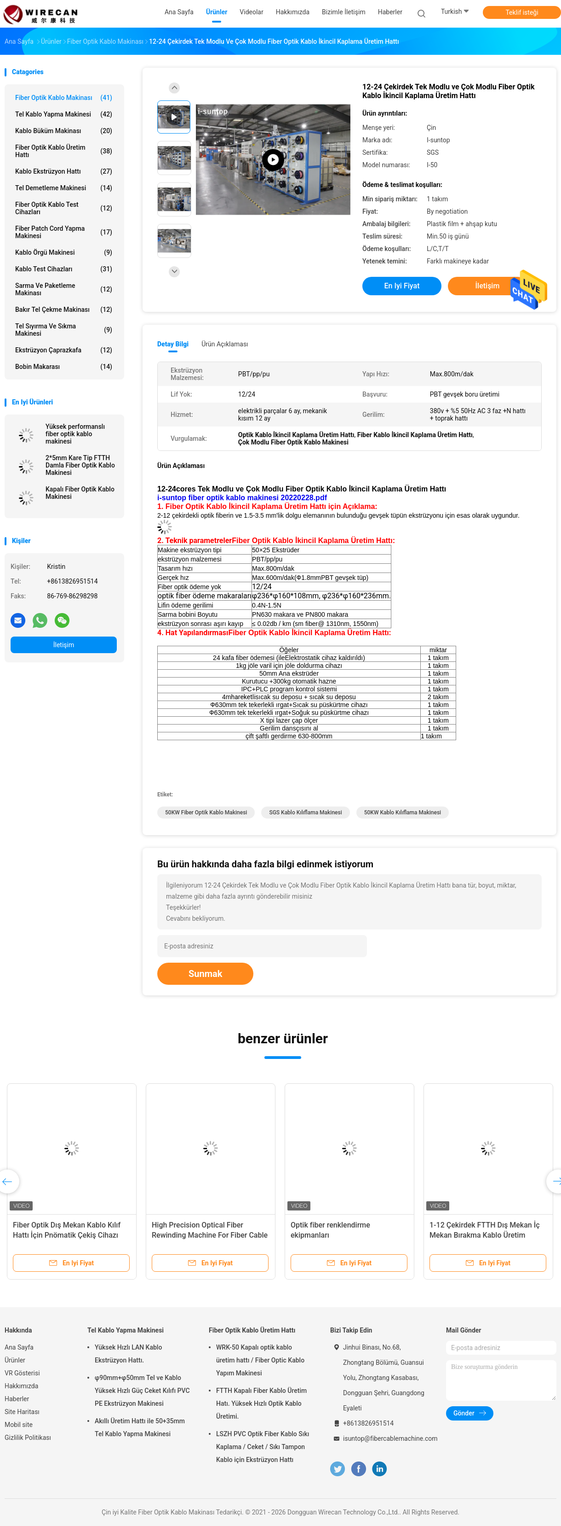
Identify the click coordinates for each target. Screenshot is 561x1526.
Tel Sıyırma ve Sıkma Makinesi (63, 329)
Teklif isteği (521, 12)
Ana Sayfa (19, 1347)
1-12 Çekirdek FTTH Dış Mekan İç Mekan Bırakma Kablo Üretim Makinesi (484, 1235)
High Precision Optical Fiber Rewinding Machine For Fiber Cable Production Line (210, 1235)
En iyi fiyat (402, 285)
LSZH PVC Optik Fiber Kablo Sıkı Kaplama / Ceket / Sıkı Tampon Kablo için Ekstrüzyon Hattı (262, 1446)
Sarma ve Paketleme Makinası (63, 289)
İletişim (63, 645)
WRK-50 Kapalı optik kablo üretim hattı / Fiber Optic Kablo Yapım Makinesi (260, 1360)
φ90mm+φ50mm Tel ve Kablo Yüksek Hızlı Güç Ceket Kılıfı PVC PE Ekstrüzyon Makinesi (142, 1390)
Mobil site (19, 1424)
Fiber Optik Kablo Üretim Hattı (63, 151)
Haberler (17, 1399)
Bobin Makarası (63, 366)
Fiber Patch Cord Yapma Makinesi (63, 232)
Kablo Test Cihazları (63, 269)
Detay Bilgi (173, 344)
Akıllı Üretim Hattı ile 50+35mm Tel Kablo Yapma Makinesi (140, 1427)
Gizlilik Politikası (28, 1437)
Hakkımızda (21, 1386)
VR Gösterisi (22, 1373)
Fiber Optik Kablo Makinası (63, 97)
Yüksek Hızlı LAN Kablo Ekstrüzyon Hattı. (128, 1354)
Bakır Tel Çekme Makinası (63, 309)
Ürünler (15, 1360)
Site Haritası (22, 1411)
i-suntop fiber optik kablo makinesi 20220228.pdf (242, 498)
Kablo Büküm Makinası (63, 130)
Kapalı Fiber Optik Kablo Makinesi (80, 492)
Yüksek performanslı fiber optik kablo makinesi (75, 434)
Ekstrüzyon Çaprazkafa (63, 350)
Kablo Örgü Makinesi (63, 252)
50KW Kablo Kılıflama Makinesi (402, 812)
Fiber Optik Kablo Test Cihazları (63, 208)
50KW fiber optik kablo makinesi (206, 812)
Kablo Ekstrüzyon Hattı (63, 171)
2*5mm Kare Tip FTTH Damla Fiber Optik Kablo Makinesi (80, 465)
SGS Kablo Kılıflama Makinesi (305, 812)
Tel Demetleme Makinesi (63, 188)
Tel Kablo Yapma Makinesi (63, 114)
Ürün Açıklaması (224, 344)
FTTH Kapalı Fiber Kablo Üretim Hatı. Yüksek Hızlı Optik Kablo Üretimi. (261, 1403)
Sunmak (205, 973)
